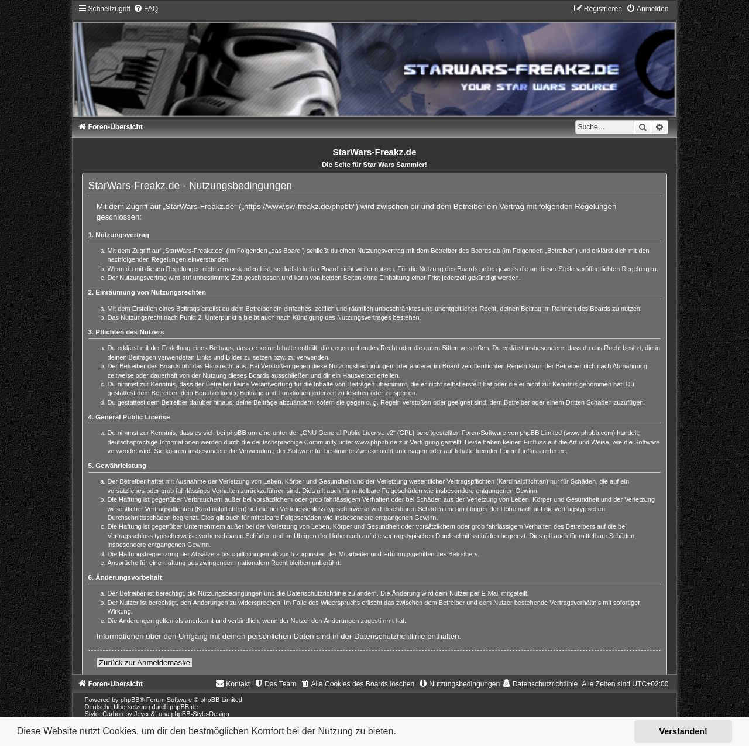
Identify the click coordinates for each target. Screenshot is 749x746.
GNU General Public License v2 (348, 432)
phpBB (130, 699)
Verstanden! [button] (683, 731)
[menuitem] (145, 9)
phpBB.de (184, 706)
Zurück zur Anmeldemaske (144, 662)
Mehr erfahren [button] (429, 731)
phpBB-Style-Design (200, 713)
